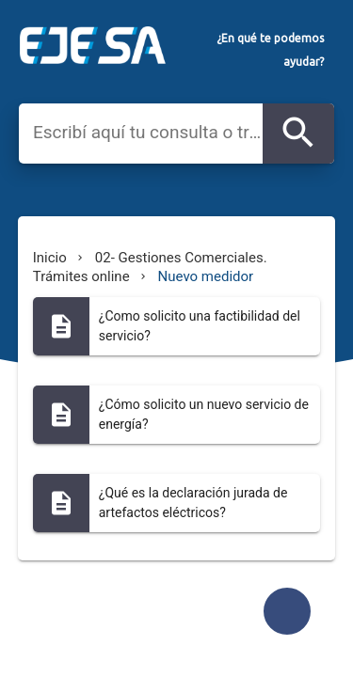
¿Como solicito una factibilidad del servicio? (199, 325)
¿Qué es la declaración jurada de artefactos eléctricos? (193, 502)
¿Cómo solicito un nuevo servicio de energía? (204, 414)
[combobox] (148, 132)
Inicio (50, 257)
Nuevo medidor (206, 276)
